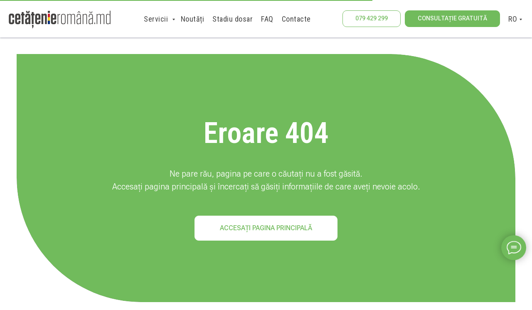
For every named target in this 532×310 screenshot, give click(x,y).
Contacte (296, 19)
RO (512, 19)
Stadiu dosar (232, 19)
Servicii (157, 19)
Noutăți (192, 19)
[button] (452, 18)
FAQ (267, 19)
